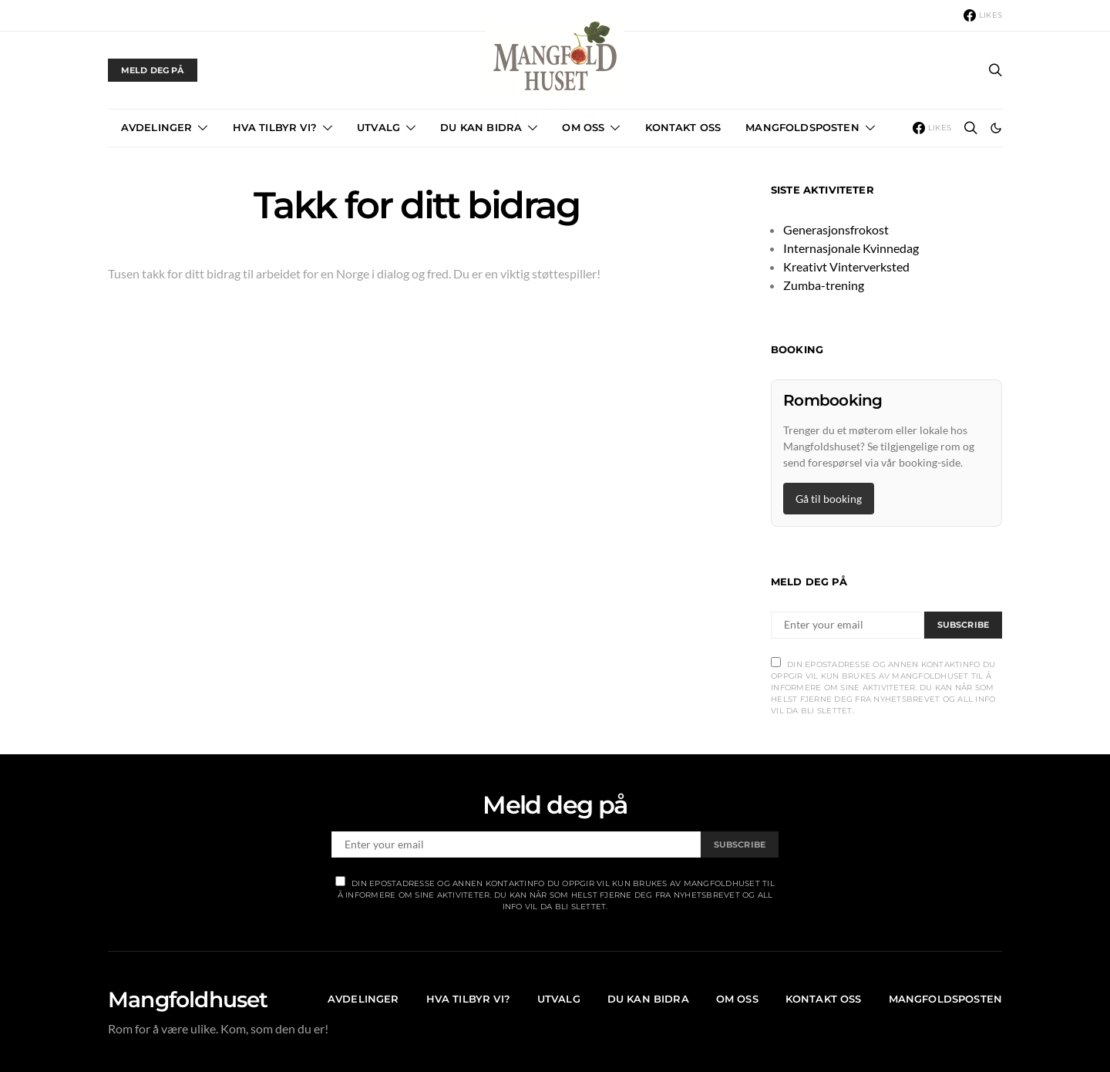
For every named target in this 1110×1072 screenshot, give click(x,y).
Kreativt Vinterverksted (846, 266)
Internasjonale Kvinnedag (851, 248)
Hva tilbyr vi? (275, 127)
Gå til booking (829, 498)
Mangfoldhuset (188, 999)
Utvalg (378, 127)
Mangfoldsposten (802, 127)
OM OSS (583, 127)
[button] (996, 128)
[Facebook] (983, 15)
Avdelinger (157, 127)
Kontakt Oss (683, 127)
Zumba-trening (823, 285)
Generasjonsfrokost (836, 229)
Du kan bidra (481, 127)
